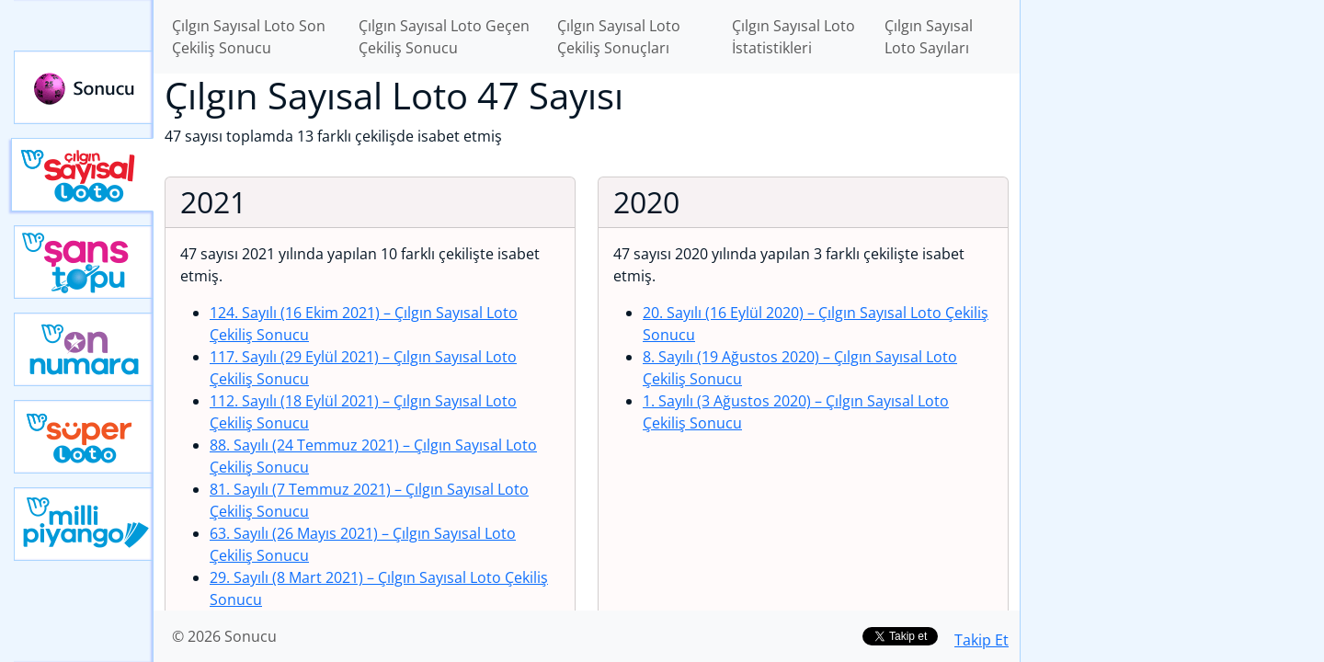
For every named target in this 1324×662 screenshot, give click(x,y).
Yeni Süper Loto (84, 437)
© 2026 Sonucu (224, 636)
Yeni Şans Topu (84, 262)
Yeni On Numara (84, 349)
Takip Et (981, 640)
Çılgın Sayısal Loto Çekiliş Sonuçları (618, 37)
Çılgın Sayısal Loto (82, 174)
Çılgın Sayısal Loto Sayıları (929, 37)
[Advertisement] (1172, 290)
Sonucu (84, 87)
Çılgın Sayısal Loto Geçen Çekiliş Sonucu (444, 37)
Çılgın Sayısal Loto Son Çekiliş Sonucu (248, 37)
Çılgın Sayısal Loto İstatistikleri (793, 37)
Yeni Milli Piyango (84, 524)
